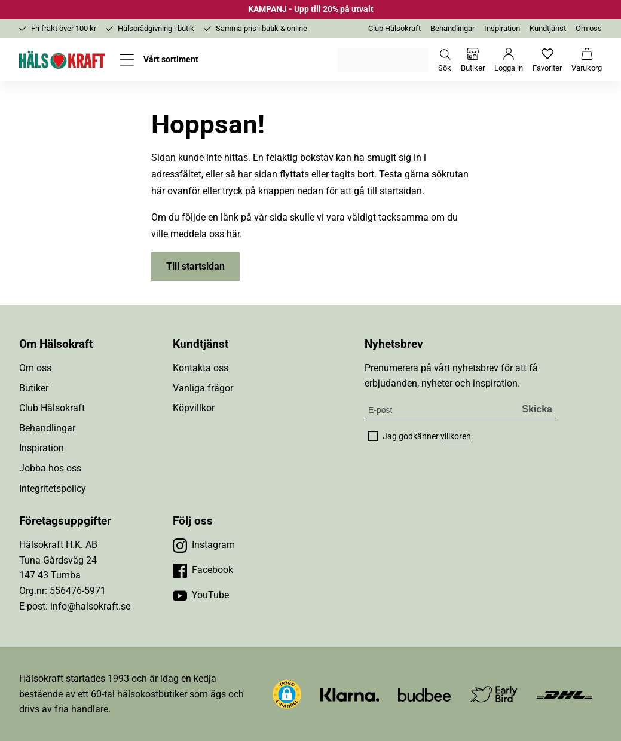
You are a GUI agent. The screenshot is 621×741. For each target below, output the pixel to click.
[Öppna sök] (444, 60)
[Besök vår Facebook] (203, 570)
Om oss (589, 28)
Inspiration (502, 28)
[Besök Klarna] (350, 694)
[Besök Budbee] (424, 694)
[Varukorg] (586, 60)
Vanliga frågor (203, 388)
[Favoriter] (547, 60)
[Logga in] (508, 60)
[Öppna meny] (159, 60)
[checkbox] (373, 436)
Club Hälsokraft (394, 28)
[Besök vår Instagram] (204, 545)
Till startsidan (195, 266)
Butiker (33, 388)
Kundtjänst (548, 28)
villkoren (455, 436)
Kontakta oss (200, 367)
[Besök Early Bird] (494, 693)
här (233, 234)
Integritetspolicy (52, 488)
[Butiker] (473, 60)
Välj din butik (384, 60)
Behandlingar (452, 28)
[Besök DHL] (564, 694)
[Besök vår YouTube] (201, 595)
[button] (287, 694)
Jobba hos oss (50, 468)
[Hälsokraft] (62, 60)
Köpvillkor (194, 408)
